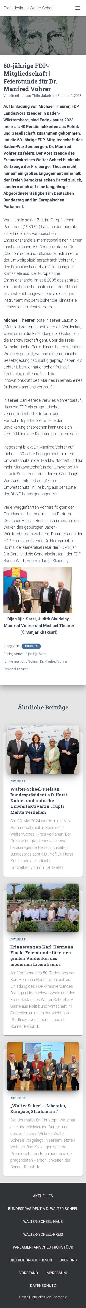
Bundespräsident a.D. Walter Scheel (43, 1209)
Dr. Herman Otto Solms (21, 661)
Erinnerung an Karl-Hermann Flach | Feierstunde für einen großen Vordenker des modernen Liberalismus (41, 955)
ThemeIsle (59, 1297)
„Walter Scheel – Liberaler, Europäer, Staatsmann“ (38, 1108)
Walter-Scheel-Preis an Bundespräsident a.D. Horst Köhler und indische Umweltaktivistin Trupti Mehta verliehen (38, 800)
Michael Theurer (16, 669)
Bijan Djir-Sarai (35, 654)
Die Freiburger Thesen (30, 1260)
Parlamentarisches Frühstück (43, 1247)
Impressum (56, 1273)
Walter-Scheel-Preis (43, 1234)
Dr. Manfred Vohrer (53, 661)
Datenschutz (43, 1285)
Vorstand (28, 1273)
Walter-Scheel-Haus (43, 1221)
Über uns (68, 1260)
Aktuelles (31, 646)
